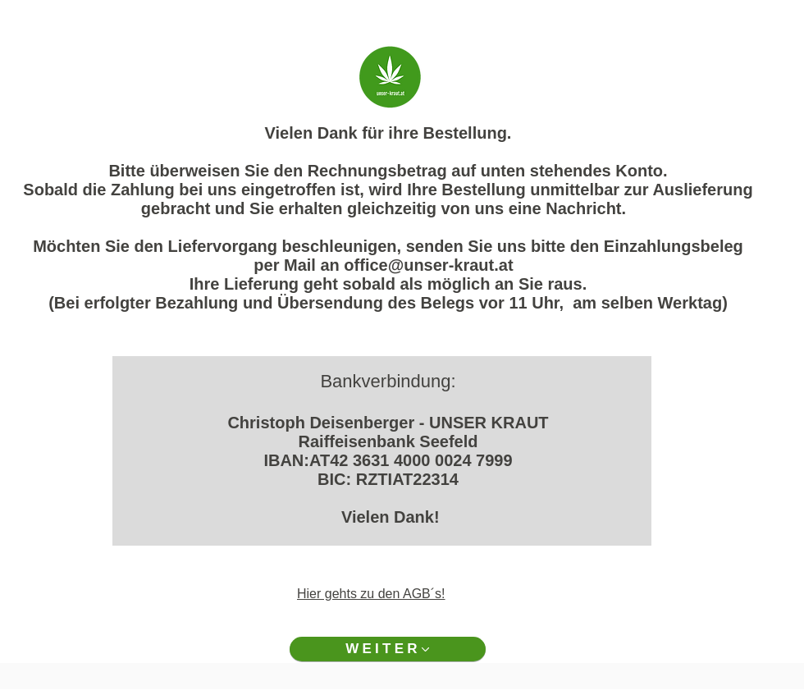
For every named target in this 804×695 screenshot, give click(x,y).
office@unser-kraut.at (428, 265)
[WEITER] (388, 649)
